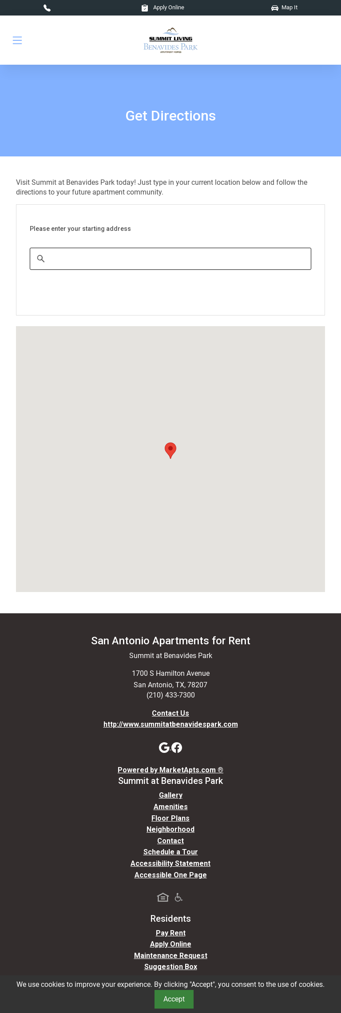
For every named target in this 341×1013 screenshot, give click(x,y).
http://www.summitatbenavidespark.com (170, 724)
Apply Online (162, 7)
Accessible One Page (171, 875)
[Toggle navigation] (17, 40)
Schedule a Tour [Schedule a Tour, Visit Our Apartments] (170, 852)
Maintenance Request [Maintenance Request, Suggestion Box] (170, 955)
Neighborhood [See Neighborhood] (170, 829)
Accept (174, 999)
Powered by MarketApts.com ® (170, 770)
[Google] (165, 747)
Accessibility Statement (170, 863)
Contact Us (170, 713)
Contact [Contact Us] (170, 841)
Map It (284, 7)
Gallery (170, 795)
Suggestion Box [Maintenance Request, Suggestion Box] (170, 966)
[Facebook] (176, 747)
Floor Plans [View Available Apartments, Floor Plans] (170, 818)
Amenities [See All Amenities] (171, 807)
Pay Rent (171, 933)
